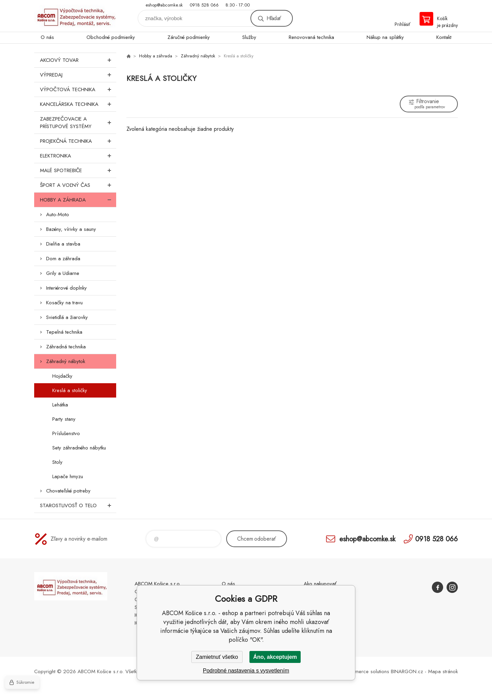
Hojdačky (62, 376)
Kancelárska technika (78, 104)
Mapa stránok (443, 671)
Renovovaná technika (311, 37)
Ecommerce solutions (366, 671)
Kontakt (443, 37)
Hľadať (273, 18)
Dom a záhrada (63, 258)
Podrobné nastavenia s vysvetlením (246, 671)
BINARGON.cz (407, 671)
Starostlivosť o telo (78, 505)
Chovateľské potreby (68, 491)
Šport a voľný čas (78, 185)
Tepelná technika (64, 332)
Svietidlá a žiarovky (67, 317)
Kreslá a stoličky (69, 390)
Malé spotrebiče (78, 170)
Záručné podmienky (188, 37)
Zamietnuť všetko (217, 657)
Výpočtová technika (78, 89)
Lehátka (60, 404)
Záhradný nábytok (65, 361)
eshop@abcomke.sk (164, 5)
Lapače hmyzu (67, 476)
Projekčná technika (78, 141)
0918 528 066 (204, 5)
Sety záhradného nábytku (79, 448)
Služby (249, 37)
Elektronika (78, 156)
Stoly (57, 462)
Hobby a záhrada (78, 200)
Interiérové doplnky (66, 288)
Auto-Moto (57, 214)
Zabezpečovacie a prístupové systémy (78, 123)
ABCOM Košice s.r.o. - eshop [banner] (75, 16)
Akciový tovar (78, 60)
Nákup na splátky (385, 37)
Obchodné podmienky (110, 37)
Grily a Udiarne (62, 273)
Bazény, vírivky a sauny (71, 229)
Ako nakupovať (320, 583)
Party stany (64, 419)
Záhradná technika (66, 346)
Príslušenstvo (66, 433)
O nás (47, 37)
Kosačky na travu (64, 302)
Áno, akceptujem (275, 657)
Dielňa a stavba (63, 244)
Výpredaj (78, 75)
